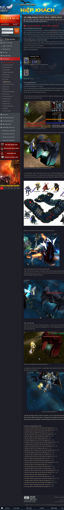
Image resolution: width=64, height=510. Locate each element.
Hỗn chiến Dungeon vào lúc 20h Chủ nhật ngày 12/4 (37, 452)
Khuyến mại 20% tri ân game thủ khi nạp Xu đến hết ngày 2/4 (39, 462)
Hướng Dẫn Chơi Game (8, 127)
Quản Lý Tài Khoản (7, 42)
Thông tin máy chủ (10, 157)
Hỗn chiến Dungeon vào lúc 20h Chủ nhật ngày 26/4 (37, 440)
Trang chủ (24, 20)
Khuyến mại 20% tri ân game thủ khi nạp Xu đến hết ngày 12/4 (39, 450)
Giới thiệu (56, 497)
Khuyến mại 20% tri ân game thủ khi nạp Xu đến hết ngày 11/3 (39, 478)
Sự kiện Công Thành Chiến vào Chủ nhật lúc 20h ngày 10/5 (38, 428)
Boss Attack (6, 86)
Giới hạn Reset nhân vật (8, 137)
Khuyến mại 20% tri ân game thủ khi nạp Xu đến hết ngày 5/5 (39, 430)
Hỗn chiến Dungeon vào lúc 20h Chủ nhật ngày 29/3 (37, 466)
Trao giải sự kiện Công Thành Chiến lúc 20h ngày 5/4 (37, 454)
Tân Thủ (7, 508)
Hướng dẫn (54, 508)
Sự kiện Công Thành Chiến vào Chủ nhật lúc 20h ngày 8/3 (38, 482)
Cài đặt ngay (10, 19)
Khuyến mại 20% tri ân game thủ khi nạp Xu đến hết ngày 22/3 (39, 470)
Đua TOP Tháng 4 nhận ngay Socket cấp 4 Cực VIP (37, 458)
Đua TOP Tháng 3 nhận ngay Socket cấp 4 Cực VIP (37, 484)
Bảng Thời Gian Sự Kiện (8, 130)
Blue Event (6, 89)
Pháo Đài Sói (6, 74)
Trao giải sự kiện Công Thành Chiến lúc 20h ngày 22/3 (37, 468)
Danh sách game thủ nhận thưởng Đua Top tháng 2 (37, 486)
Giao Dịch (4, 52)
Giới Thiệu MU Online (8, 117)
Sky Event (5, 79)
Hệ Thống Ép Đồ (6, 124)
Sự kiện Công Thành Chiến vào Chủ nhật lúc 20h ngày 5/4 (38, 456)
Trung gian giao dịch (10, 149)
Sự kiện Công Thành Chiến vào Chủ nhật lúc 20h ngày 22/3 (38, 472)
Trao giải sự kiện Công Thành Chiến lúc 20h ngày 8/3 (37, 480)
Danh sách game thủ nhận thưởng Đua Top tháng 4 (37, 436)
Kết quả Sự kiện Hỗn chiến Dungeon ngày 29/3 (36, 464)
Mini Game (5, 114)
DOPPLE (5, 108)
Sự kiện (41, 508)
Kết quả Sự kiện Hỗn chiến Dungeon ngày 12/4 (36, 448)
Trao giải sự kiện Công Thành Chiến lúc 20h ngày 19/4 (37, 444)
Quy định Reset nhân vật (8, 133)
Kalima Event (6, 81)
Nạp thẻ (15, 24)
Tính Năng (16, 508)
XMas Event (6, 94)
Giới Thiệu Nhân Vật (7, 121)
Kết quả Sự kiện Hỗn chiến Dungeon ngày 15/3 (36, 474)
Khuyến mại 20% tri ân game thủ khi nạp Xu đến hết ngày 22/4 (39, 442)
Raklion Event (6, 101)
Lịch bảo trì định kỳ (10, 153)
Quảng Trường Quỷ (8, 72)
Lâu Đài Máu (6, 69)
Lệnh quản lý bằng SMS (8, 140)
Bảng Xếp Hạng (6, 55)
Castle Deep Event (7, 96)
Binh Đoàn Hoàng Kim (8, 91)
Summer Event (6, 98)
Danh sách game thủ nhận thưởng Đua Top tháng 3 (37, 460)
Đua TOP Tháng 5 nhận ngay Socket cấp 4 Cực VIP (37, 432)
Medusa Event (6, 103)
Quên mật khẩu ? (5, 35)
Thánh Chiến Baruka (8, 106)
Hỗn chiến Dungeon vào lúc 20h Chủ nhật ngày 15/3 (37, 476)
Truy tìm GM (6, 77)
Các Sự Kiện (5, 59)
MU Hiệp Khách (11, 7)
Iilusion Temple (7, 111)
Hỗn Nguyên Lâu (7, 67)
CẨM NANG (10, 38)
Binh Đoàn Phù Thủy (8, 84)
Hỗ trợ (10, 145)
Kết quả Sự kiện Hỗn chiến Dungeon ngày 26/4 (36, 438)
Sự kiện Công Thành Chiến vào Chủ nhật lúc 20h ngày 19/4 (38, 446)
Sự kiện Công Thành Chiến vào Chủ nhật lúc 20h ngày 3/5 (38, 434)
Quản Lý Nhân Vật (7, 46)
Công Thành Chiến (7, 65)
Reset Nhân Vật (6, 49)
